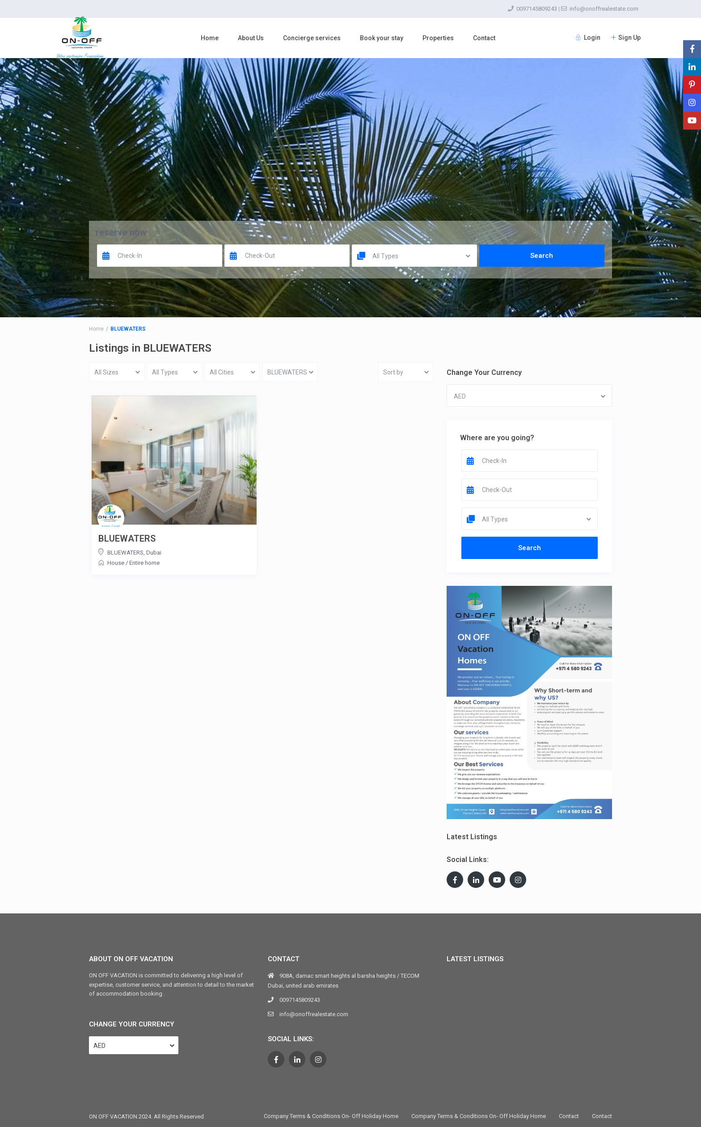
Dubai (153, 552)
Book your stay (381, 38)
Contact (484, 38)
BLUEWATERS (127, 538)
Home (210, 38)
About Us (251, 38)
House (115, 562)
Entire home (144, 562)
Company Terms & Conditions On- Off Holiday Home (331, 1116)
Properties (438, 38)
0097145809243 (536, 8)
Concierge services (312, 38)
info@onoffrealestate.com (604, 8)
